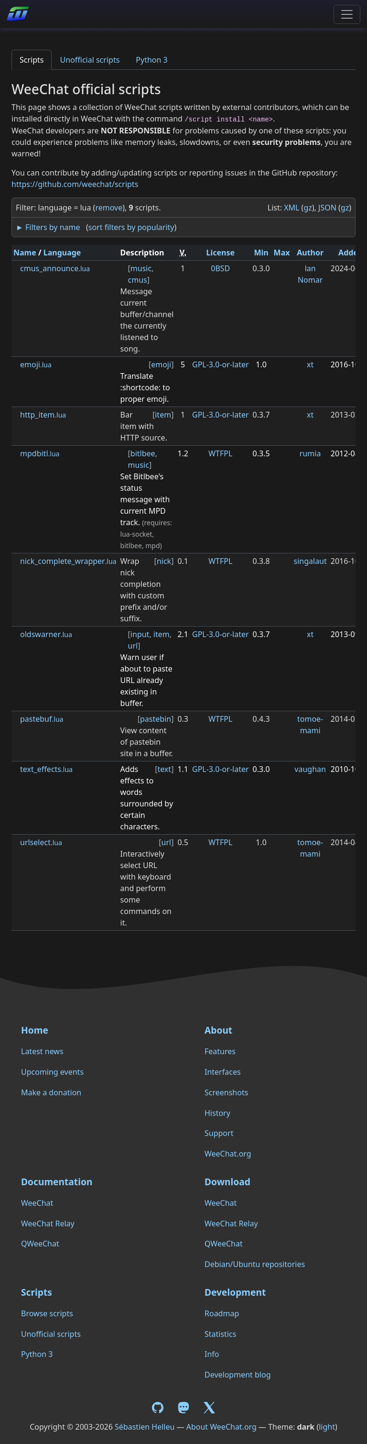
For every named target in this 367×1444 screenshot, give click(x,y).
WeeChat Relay (48, 1223)
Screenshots (226, 1092)
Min (261, 252)
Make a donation (51, 1092)
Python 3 (151, 60)
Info (212, 1354)
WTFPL (220, 453)
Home (34, 1030)
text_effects (46, 769)
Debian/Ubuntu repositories (255, 1264)
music (140, 268)
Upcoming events (52, 1072)
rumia (310, 453)
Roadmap (222, 1313)
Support (219, 1133)
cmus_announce (55, 268)
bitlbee (142, 453)
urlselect (41, 842)
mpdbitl (39, 453)
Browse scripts (47, 1313)
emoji (36, 364)
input (140, 634)
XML (291, 207)
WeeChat (37, 1203)
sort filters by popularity (131, 227)
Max (282, 252)
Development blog (237, 1374)
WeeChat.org (228, 1153)
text (164, 769)
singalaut (310, 561)
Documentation (56, 1181)
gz (307, 207)
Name (24, 252)
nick (164, 561)
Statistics (220, 1334)
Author (310, 252)
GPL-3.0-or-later (220, 364)
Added (350, 252)
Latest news (42, 1051)
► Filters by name (48, 227)
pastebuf (41, 719)
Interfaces (223, 1072)
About (218, 1030)
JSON (327, 207)
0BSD (220, 268)
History (217, 1113)
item (163, 414)
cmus (137, 280)
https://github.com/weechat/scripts (74, 184)
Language (62, 252)
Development (235, 1292)
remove (108, 207)
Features (220, 1051)
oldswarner (46, 634)
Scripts (31, 60)
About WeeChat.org (221, 1427)
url (133, 645)
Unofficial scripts (89, 60)
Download (227, 1181)
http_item (43, 414)
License (220, 252)
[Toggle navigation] (347, 14)
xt (310, 364)
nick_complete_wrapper (68, 561)
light (327, 1427)
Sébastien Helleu (144, 1427)
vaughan (310, 769)
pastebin (155, 719)
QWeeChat (40, 1243)
